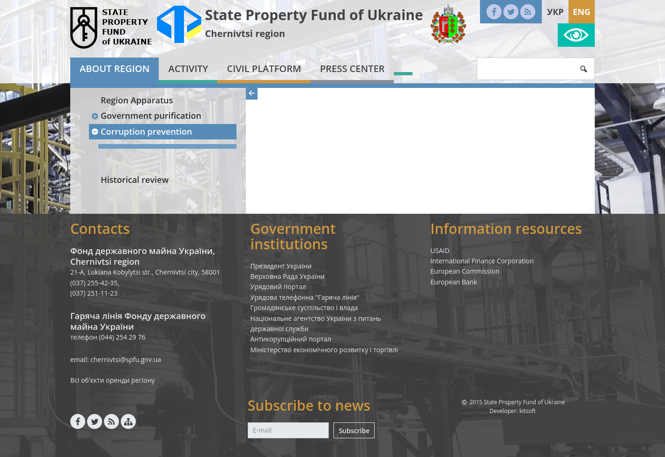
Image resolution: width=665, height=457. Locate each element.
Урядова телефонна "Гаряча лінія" (305, 297)
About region (114, 68)
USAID (440, 250)
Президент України (281, 265)
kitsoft (527, 411)
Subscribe (354, 430)
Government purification (146, 115)
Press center (352, 68)
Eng (582, 11)
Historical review (135, 179)
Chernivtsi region (245, 33)
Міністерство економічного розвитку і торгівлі (324, 349)
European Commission (465, 271)
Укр (555, 11)
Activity (188, 68)
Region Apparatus (137, 100)
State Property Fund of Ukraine (314, 14)
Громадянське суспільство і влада (304, 307)
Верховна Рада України (288, 276)
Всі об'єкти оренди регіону (112, 380)
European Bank (453, 281)
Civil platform (264, 68)
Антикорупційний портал (291, 338)
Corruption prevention (141, 131)
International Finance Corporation (482, 260)
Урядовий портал (278, 286)
